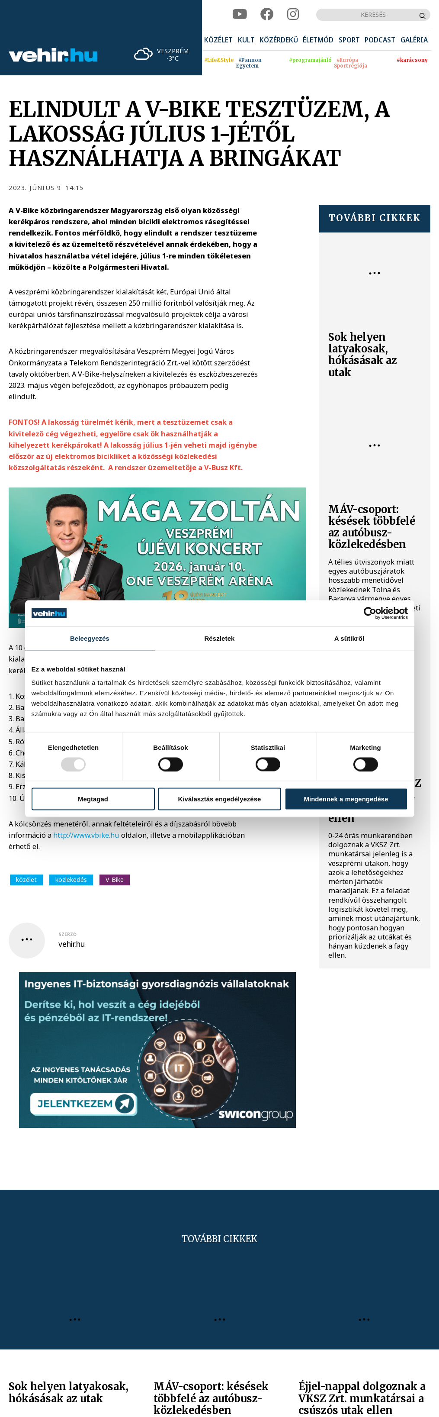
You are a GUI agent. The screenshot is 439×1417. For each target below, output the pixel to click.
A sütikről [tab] (349, 638)
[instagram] (293, 14)
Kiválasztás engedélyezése (219, 799)
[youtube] (239, 14)
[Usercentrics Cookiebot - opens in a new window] (370, 613)
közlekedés (71, 879)
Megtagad (93, 799)
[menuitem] (218, 40)
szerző (67, 934)
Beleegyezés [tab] (89, 638)
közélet (26, 879)
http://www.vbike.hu (86, 835)
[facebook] (267, 14)
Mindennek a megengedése (346, 799)
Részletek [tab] (219, 638)
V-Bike (115, 879)
